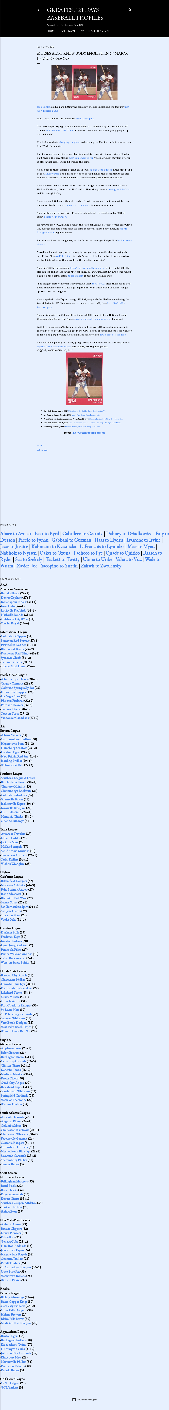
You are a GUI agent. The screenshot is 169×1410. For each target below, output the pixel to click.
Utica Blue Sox (10, 1271)
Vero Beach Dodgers (14, 1022)
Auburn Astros (11, 1224)
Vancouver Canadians (15, 718)
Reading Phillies (11, 760)
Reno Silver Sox (11, 894)
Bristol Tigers (9, 1336)
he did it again (75, 275)
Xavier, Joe (27, 566)
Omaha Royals (10, 623)
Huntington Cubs (13, 1349)
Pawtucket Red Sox (13, 645)
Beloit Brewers (10, 1052)
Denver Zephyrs (11, 597)
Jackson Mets (9, 842)
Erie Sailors (8, 1237)
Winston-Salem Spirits (15, 962)
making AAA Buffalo (119, 189)
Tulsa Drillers (9, 859)
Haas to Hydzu (108, 540)
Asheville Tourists (12, 1117)
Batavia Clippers (11, 1228)
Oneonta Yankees (12, 1258)
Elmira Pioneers (11, 1233)
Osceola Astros (10, 1001)
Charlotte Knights (13, 786)
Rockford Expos (11, 1087)
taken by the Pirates (101, 169)
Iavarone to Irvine (143, 540)
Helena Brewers (11, 1314)
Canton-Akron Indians (16, 739)
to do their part (85, 118)
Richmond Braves (12, 649)
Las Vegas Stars (10, 696)
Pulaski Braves (10, 1370)
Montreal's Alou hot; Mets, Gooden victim (106, 419)
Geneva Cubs (9, 1241)
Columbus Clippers (13, 636)
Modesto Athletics (13, 885)
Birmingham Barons (14, 782)
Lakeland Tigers (11, 992)
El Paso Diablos (10, 838)
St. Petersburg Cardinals (16, 1014)
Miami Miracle (10, 997)
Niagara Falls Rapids (14, 1254)
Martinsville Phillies (13, 1361)
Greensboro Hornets (14, 1147)
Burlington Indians (13, 1340)
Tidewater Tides (11, 662)
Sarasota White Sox (13, 1018)
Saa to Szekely (28, 559)
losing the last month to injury (87, 267)
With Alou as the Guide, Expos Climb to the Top (87, 411)
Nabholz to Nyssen (18, 553)
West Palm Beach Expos (16, 1027)
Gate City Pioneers (13, 1306)
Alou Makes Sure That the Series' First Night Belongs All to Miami (95, 423)
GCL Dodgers (10, 1383)
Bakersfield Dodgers (14, 881)
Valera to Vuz (128, 559)
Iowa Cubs (8, 606)
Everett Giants (10, 1198)
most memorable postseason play (92, 318)
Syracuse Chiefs (11, 657)
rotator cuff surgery (55, 216)
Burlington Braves (12, 1057)
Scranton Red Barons (15, 640)
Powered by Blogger (84, 1400)
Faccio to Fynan (33, 540)
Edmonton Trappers (14, 692)
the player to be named (77, 205)
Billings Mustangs (12, 1297)
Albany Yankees (11, 735)
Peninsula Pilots (11, 949)
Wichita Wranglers (12, 864)
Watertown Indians (13, 1276)
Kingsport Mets (11, 1357)
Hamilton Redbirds (13, 1246)
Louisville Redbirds (13, 610)
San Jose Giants (11, 911)
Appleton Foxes (11, 1048)
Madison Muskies (12, 1074)
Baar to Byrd (47, 533)
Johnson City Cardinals (16, 1353)
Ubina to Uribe (97, 559)
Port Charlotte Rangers (16, 1005)
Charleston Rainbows (15, 1130)
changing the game (69, 142)
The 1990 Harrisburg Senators (88, 432)
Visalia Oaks (8, 919)
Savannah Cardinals (13, 1155)
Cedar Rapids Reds (13, 1061)
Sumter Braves (10, 1164)
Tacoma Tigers (10, 709)
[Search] (130, 9)
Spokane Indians (11, 1207)
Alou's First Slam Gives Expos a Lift (86, 415)
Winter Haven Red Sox (16, 1031)
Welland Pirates (11, 1280)
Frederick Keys (10, 936)
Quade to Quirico (123, 553)
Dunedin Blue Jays (13, 984)
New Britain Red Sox (14, 756)
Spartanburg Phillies (14, 1160)
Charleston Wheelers (14, 1134)
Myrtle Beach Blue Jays (16, 1151)
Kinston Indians (11, 941)
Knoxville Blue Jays (13, 808)
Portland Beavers (12, 705)
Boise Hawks (9, 1190)
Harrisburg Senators (14, 748)
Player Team (85, 31)
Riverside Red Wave (14, 898)
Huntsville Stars (11, 812)
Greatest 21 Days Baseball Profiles (75, 13)
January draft (51, 173)
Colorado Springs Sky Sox (17, 688)
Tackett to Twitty (62, 559)
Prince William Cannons (16, 954)
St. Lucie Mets (10, 1009)
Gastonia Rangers (12, 1143)
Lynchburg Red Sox (14, 945)
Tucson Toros (10, 713)
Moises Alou (44, 106)
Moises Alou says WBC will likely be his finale (83, 427)
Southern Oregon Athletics (18, 1203)
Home (51, 31)
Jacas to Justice (14, 546)
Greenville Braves (12, 799)
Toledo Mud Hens (13, 666)
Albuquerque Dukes (14, 679)
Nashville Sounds (12, 615)
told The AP (98, 283)
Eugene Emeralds (12, 1194)
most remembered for (81, 157)
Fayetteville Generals (14, 1138)
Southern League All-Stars (18, 778)
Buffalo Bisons (10, 593)
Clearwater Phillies (13, 979)
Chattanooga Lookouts (16, 791)
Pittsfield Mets (10, 1263)
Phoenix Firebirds (12, 700)
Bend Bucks (9, 1185)
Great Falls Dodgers (14, 1310)
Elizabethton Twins (13, 1344)
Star (46, 450)
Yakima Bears (9, 1211)
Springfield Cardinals (14, 1095)
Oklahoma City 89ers (14, 619)
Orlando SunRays (12, 821)
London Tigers (10, 752)
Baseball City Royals (14, 975)
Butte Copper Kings (14, 1301)
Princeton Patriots (13, 1366)
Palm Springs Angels (14, 889)
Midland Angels (11, 846)
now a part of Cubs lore (113, 334)
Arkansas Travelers (13, 833)
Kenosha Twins (11, 1070)
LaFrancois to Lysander (102, 546)
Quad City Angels (12, 1082)
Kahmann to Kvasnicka (53, 546)
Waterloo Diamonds (13, 1100)
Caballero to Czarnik (82, 533)
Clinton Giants (10, 1065)
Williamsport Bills (12, 765)
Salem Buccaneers (12, 958)
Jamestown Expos (12, 1250)
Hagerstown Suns (12, 743)
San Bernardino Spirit (14, 906)
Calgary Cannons (12, 683)
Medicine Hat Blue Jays (16, 1323)
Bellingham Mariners (14, 1181)
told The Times (63, 256)
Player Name (66, 31)
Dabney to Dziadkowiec (129, 533)
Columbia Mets (11, 1125)
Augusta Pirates (11, 1121)
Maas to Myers (141, 546)
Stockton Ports (10, 915)
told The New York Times (59, 130)
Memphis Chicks (12, 816)
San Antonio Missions (15, 851)
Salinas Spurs (9, 902)
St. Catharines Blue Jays (16, 1267)
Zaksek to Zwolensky (101, 566)
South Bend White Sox (15, 1091)
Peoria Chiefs (9, 1078)
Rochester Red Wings (15, 653)
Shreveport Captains (14, 855)
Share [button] (39, 445)
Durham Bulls (10, 932)
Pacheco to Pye (88, 553)
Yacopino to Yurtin (59, 566)
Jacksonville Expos (13, 803)
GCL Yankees (9, 1387)
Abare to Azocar (15, 533)
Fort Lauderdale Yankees (17, 988)
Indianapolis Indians (14, 602)
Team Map (102, 31)
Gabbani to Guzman (71, 540)
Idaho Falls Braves (12, 1319)
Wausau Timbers (11, 1104)
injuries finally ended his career (54, 346)
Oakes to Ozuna (55, 553)
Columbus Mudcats (14, 795)
